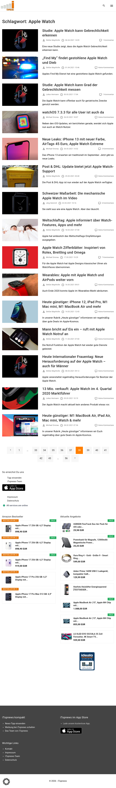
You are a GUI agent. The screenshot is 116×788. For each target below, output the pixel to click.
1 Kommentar (108, 40)
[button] (6, 781)
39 (88, 450)
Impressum (12, 497)
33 (35, 450)
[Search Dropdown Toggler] (104, 6)
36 (62, 450)
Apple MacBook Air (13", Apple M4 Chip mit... (92, 619)
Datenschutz (13, 501)
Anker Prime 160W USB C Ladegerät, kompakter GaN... (90, 572)
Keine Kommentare (106, 68)
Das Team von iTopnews (16, 731)
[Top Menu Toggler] (111, 6)
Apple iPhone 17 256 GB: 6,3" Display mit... (33, 527)
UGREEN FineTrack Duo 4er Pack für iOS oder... (90, 525)
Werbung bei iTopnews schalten (20, 727)
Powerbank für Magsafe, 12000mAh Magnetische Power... (90, 541)
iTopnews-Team (14, 481)
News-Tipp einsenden (15, 723)
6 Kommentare (108, 203)
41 (105, 450)
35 (53, 450)
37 (70, 450)
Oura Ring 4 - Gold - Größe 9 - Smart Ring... (90, 556)
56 (66, 458)
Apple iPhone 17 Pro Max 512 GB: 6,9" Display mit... (33, 595)
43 (49, 458)
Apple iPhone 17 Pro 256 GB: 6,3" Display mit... (31, 578)
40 (96, 450)
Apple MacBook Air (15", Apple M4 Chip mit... (92, 604)
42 (41, 458)
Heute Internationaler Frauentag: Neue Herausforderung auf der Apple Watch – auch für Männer (74, 361)
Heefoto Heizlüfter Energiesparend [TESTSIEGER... (89, 588)
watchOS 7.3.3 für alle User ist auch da (73, 112)
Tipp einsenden (14, 478)
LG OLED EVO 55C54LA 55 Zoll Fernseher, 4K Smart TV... (88, 635)
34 (44, 450)
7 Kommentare (108, 257)
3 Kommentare (108, 149)
